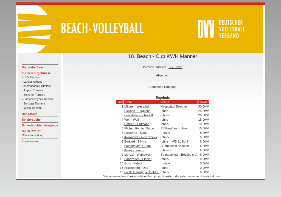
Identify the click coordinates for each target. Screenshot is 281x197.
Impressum (30, 141)
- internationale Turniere (36, 86)
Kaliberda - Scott (135, 132)
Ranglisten (29, 113)
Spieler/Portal (31, 131)
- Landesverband (32, 81)
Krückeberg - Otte (136, 167)
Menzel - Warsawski (137, 154)
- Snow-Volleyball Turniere (38, 99)
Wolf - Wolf (131, 119)
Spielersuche (31, 119)
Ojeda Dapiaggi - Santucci (141, 172)
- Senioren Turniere (34, 94)
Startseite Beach (34, 67)
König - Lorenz (134, 150)
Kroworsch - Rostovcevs (140, 137)
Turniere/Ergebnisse (36, 73)
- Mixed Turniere (32, 107)
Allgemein (162, 75)
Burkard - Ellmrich (136, 141)
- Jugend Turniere (32, 90)
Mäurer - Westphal (136, 106)
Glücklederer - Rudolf (138, 115)
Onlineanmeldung (32, 135)
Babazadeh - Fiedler (137, 159)
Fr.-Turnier (175, 67)
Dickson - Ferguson (137, 110)
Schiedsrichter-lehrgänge (40, 125)
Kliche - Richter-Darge (139, 128)
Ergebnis (170, 86)
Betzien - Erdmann (136, 124)
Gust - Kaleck (133, 163)
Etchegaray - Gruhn (137, 145)
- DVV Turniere (31, 77)
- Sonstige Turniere (33, 103)
